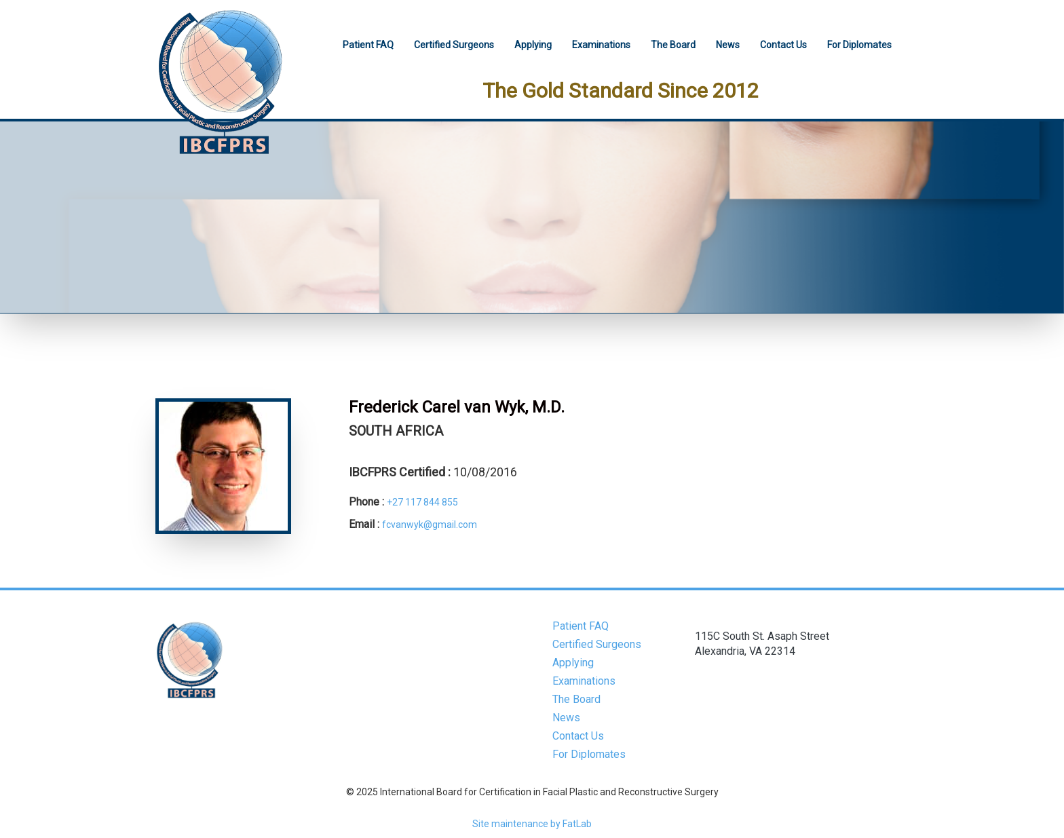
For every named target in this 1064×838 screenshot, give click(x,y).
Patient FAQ (368, 44)
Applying (533, 44)
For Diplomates (859, 44)
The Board (673, 44)
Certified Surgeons (454, 44)
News (728, 44)
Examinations (601, 44)
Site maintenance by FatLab (532, 823)
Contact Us (783, 44)
